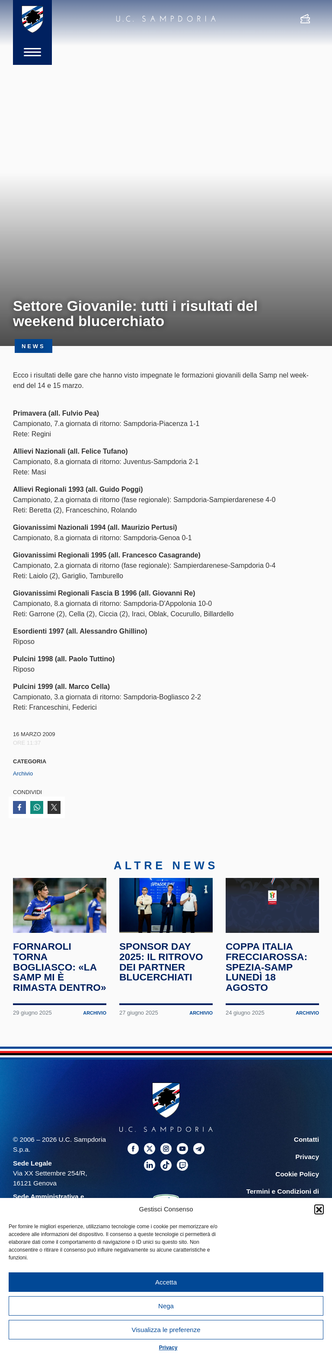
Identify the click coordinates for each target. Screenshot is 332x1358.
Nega (166, 1306)
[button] (319, 1209)
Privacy (168, 1348)
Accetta (166, 1282)
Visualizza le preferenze (166, 1329)
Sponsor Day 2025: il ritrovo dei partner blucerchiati (161, 962)
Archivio (23, 773)
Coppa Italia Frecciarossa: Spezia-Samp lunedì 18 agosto (266, 967)
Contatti (306, 1139)
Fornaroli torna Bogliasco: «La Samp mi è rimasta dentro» (59, 967)
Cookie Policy (297, 1174)
